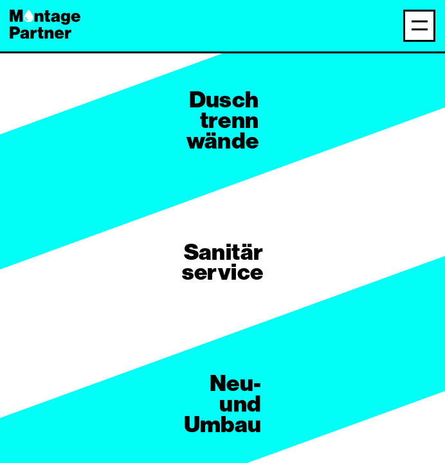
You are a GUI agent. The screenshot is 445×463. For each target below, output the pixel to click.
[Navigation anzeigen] (419, 26)
